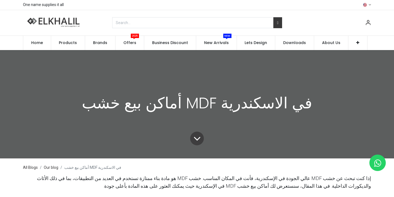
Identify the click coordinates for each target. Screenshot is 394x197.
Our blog (51, 167)
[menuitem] (37, 43)
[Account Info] (368, 23)
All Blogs (30, 167)
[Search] (277, 22)
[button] (357, 43)
